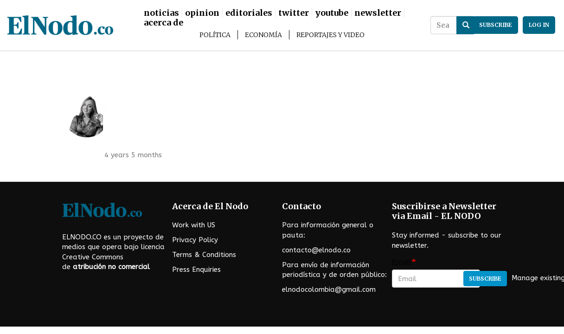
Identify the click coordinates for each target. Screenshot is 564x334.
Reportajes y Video (330, 35)
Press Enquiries (196, 269)
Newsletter (377, 13)
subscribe (495, 24)
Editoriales (248, 13)
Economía (263, 35)
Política (215, 35)
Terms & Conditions (204, 254)
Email (401, 262)
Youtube (331, 13)
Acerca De (163, 22)
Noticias (161, 13)
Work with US (193, 225)
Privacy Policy (195, 240)
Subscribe (485, 278)
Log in (539, 24)
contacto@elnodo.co (316, 250)
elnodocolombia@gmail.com (329, 289)
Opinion (202, 13)
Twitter (293, 13)
